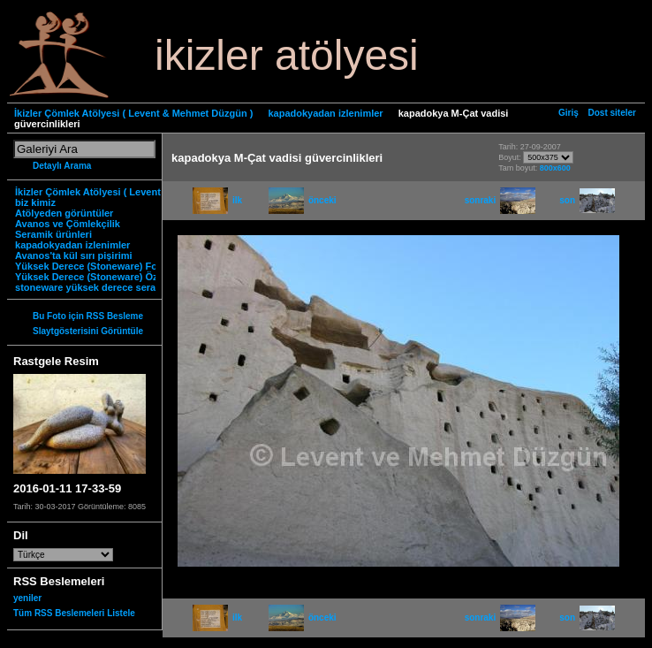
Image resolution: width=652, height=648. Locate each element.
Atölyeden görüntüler (64, 213)
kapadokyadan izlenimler (325, 113)
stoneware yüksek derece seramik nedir (107, 287)
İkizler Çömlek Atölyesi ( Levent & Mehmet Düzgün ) (133, 113)
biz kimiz (35, 202)
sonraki (500, 200)
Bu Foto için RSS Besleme (88, 316)
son (587, 200)
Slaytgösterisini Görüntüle (88, 331)
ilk (217, 200)
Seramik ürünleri (53, 234)
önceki (303, 200)
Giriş (568, 113)
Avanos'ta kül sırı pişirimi (74, 255)
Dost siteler (612, 113)
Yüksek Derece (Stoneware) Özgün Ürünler (114, 276)
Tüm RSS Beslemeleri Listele (74, 613)
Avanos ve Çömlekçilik (67, 223)
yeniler (27, 598)
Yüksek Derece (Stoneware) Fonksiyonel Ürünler (127, 266)
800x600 (555, 168)
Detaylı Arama (62, 166)
